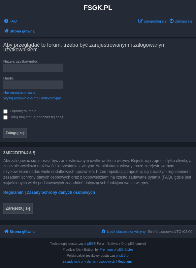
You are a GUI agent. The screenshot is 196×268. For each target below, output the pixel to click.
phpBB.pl (122, 255)
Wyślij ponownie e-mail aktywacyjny (32, 98)
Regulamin (13, 192)
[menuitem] (10, 21)
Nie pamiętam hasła (19, 92)
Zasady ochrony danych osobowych (61, 192)
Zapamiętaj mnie (19, 111)
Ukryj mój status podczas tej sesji (33, 117)
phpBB (89, 243)
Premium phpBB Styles (117, 249)
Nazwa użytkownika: (20, 61)
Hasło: (9, 78)
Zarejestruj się (18, 208)
